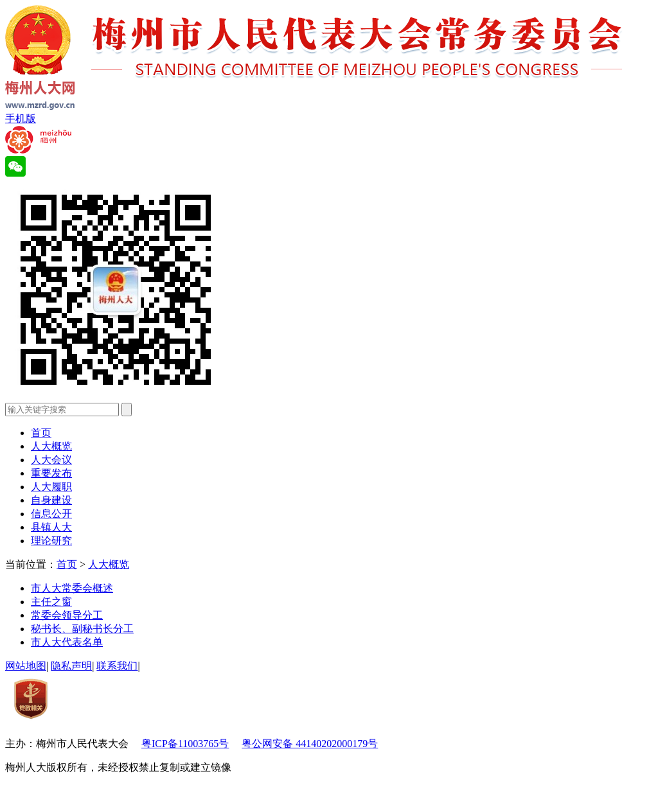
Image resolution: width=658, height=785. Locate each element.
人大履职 (51, 486)
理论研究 (51, 540)
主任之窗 (51, 601)
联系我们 (117, 665)
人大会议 (51, 459)
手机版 (20, 118)
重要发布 (51, 473)
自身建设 (51, 500)
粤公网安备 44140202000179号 (310, 743)
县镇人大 (51, 527)
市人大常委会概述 (72, 588)
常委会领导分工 (67, 615)
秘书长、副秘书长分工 (82, 628)
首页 (41, 432)
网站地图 (25, 665)
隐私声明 (71, 665)
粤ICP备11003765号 (185, 743)
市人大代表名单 (67, 642)
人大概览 (51, 446)
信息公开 (51, 513)
